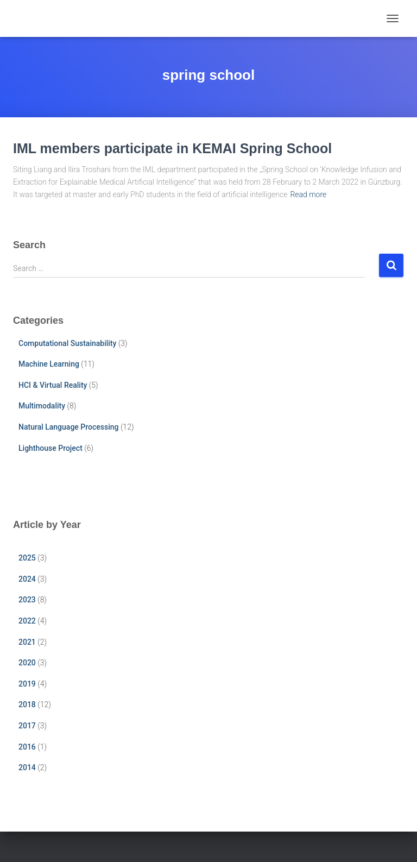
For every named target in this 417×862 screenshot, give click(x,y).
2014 (27, 767)
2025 (27, 557)
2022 (27, 620)
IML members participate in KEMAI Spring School (172, 148)
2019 (27, 683)
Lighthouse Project (50, 448)
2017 (27, 725)
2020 (27, 662)
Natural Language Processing (68, 427)
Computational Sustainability (67, 343)
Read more (308, 194)
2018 (27, 704)
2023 (27, 599)
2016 (27, 747)
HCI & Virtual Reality (52, 385)
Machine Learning (48, 364)
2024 (27, 579)
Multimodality (41, 405)
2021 (27, 642)
